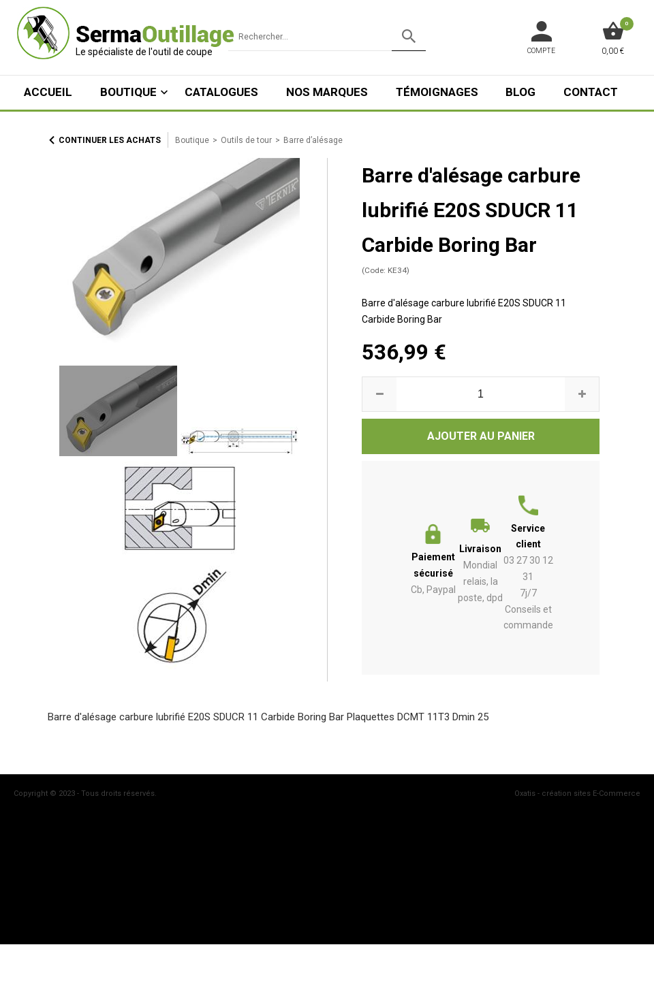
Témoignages (437, 92)
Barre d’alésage (313, 140)
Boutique (128, 92)
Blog (520, 92)
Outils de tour (246, 140)
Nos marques (327, 92)
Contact (590, 92)
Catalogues (221, 92)
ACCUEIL (48, 92)
